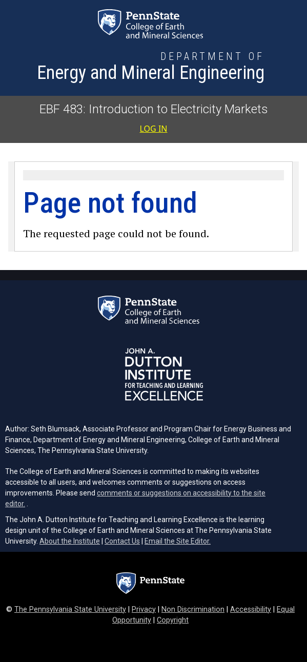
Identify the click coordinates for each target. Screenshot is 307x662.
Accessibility (250, 609)
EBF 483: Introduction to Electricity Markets (153, 109)
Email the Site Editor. (178, 541)
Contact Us (122, 541)
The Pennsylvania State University (70, 609)
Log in (154, 128)
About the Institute (69, 541)
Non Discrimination (192, 609)
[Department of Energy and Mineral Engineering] (150, 68)
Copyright (173, 620)
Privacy (144, 609)
